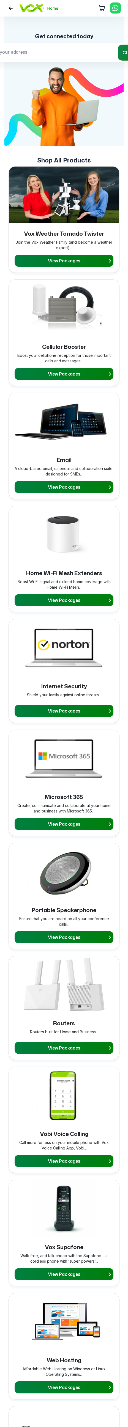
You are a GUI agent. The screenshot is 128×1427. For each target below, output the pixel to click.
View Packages (79, 261)
